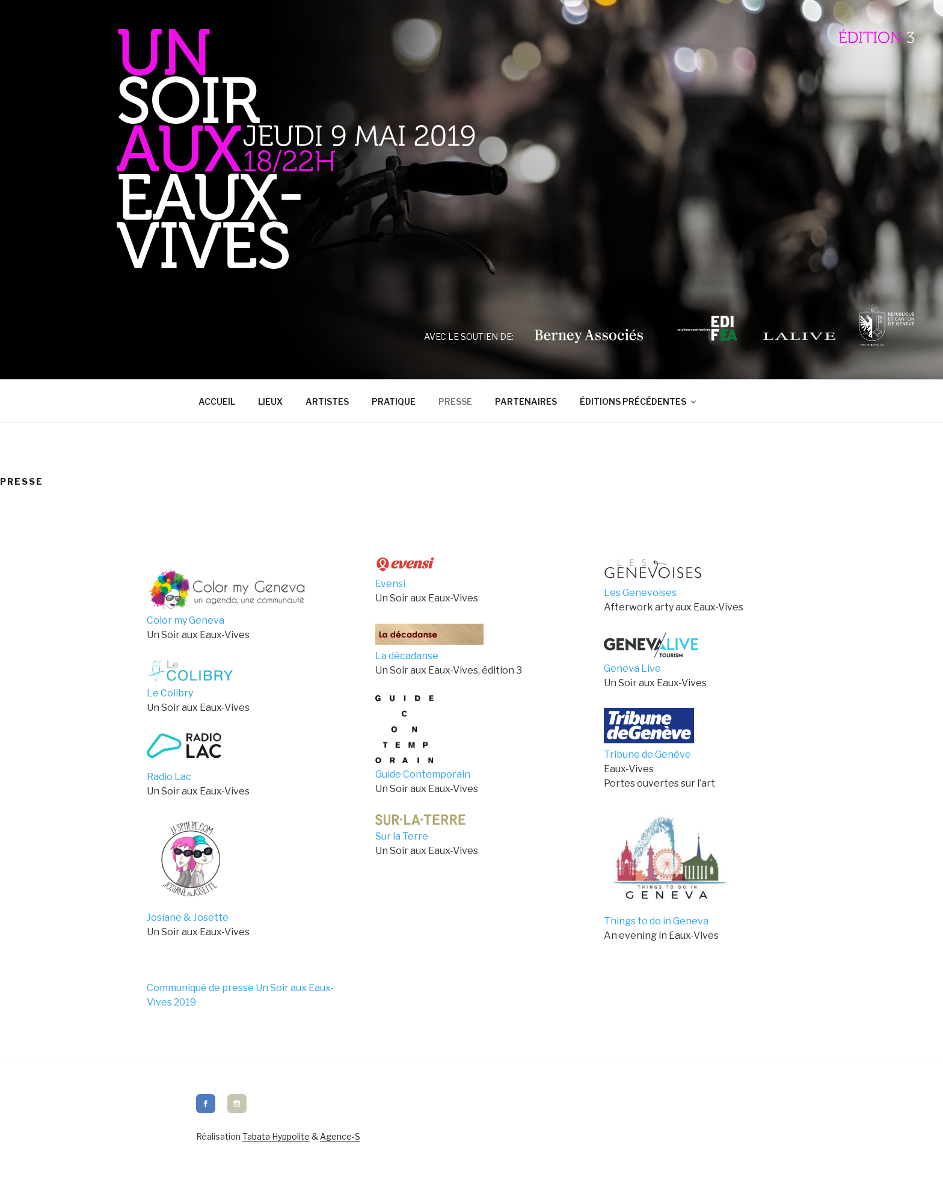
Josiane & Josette (188, 917)
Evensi (390, 583)
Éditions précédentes (639, 401)
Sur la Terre (401, 836)
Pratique (394, 401)
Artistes (327, 401)
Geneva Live (632, 668)
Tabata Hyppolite (276, 1136)
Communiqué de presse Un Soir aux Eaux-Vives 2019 (240, 995)
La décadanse (406, 656)
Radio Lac (169, 776)
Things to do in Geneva (656, 921)
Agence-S (340, 1136)
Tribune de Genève (647, 754)
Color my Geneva (185, 620)
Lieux (270, 401)
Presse (455, 401)
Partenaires (526, 401)
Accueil (216, 401)
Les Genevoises (640, 592)
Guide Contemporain (422, 774)
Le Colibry (170, 693)
